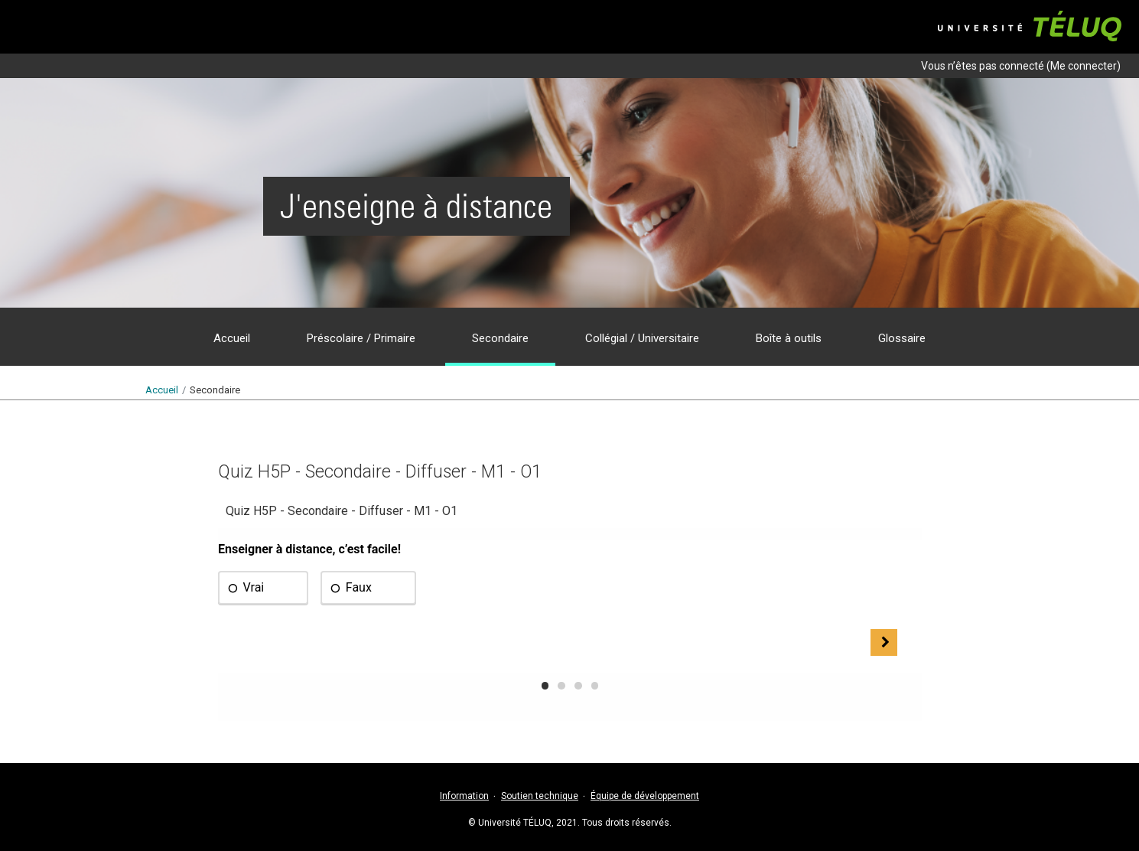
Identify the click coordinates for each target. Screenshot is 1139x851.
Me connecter (1083, 66)
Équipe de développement (645, 796)
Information (464, 796)
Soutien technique (539, 796)
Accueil (161, 390)
